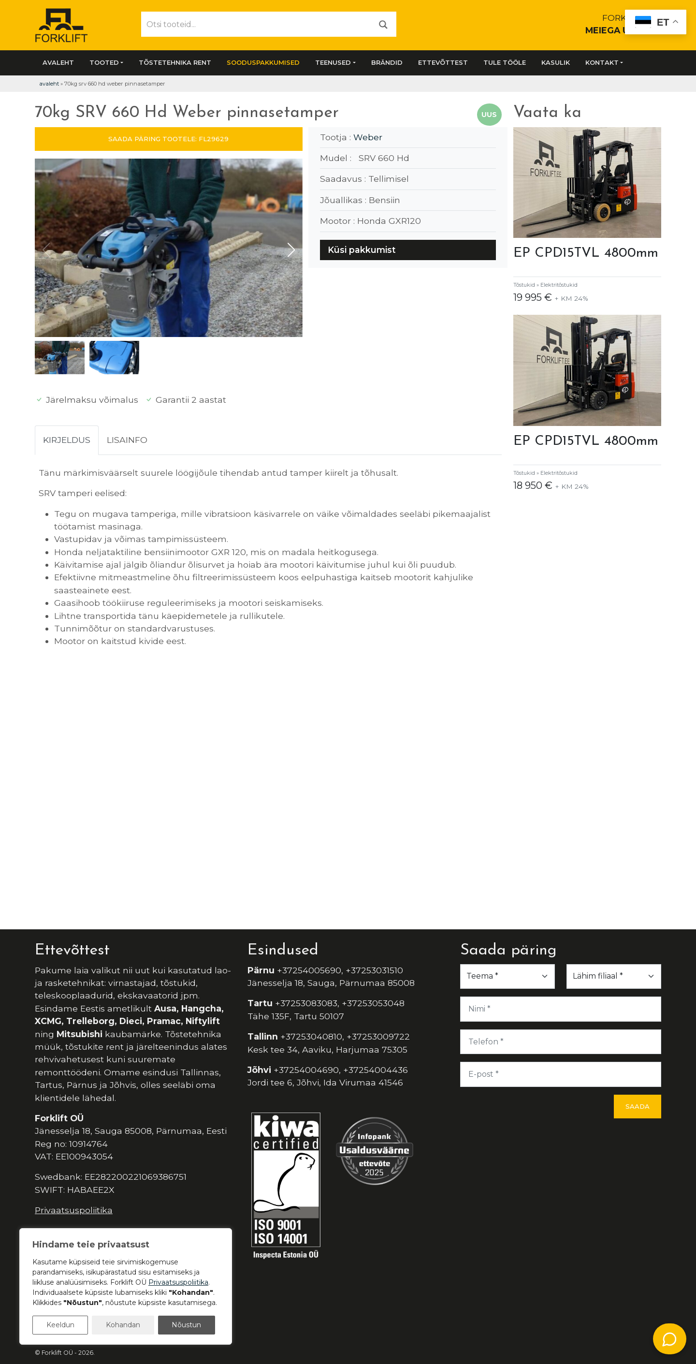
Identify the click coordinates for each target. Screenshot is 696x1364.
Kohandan (123, 1324)
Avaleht (58, 62)
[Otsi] (383, 23)
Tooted (104, 62)
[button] (291, 250)
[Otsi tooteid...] (256, 24)
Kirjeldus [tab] (66, 440)
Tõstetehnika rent (175, 62)
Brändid (387, 62)
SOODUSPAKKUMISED (263, 62)
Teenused (333, 62)
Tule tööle (504, 62)
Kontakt (602, 62)
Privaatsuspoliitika (74, 1210)
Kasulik (555, 62)
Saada (637, 1106)
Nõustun (186, 1324)
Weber (367, 137)
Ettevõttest (443, 62)
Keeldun (60, 1324)
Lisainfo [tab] (127, 440)
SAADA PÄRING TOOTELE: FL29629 (168, 139)
